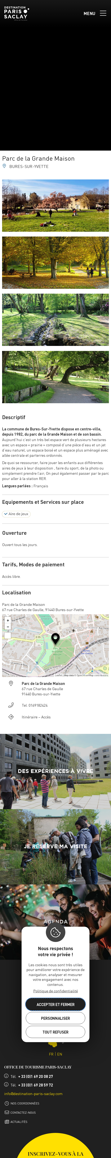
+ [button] (8, 620)
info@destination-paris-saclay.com (33, 1093)
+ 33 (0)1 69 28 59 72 (35, 1085)
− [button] (8, 626)
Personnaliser (55, 1018)
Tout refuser (55, 1032)
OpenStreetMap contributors (92, 675)
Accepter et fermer (56, 1004)
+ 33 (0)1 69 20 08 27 (35, 1076)
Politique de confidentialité (55, 990)
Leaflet (58, 675)
